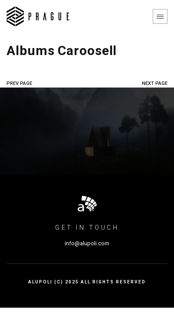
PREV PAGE (19, 83)
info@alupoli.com (87, 243)
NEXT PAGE (154, 83)
